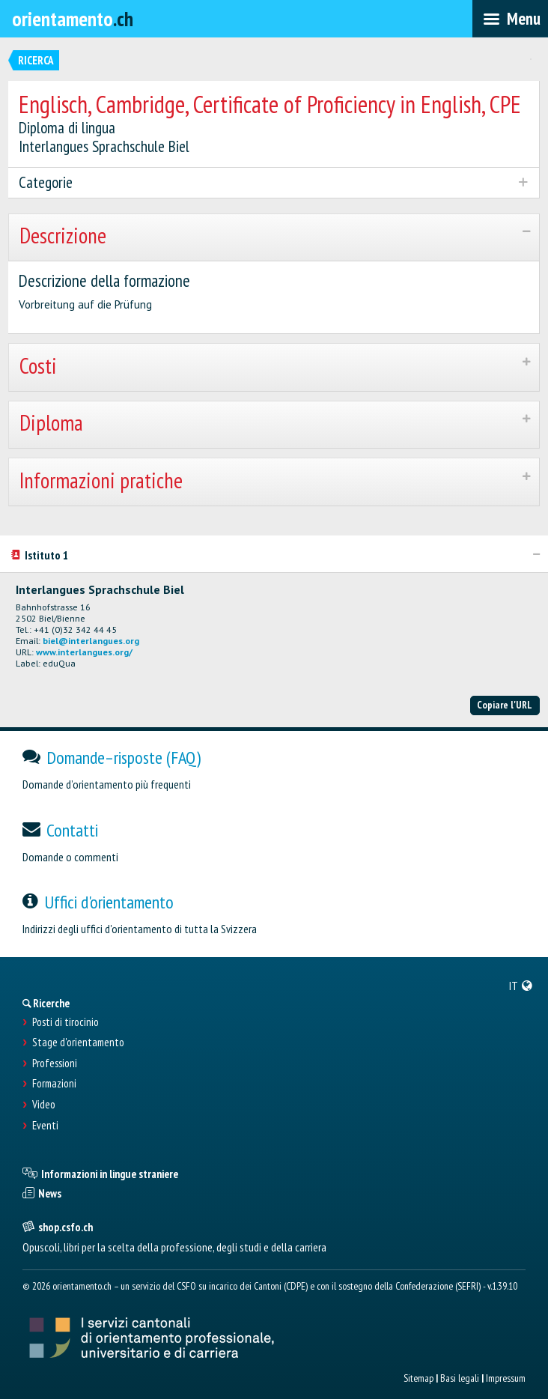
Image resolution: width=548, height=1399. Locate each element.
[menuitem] (521, 985)
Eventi (45, 1125)
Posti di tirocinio (65, 1022)
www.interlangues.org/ (84, 652)
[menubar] (510, 18)
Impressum (506, 1378)
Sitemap (418, 1378)
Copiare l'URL (504, 704)
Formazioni (54, 1083)
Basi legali (459, 1378)
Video (43, 1104)
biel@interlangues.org (91, 640)
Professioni (54, 1063)
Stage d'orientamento (78, 1042)
